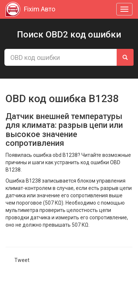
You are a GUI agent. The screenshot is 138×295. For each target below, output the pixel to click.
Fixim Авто (30, 9)
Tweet (21, 260)
